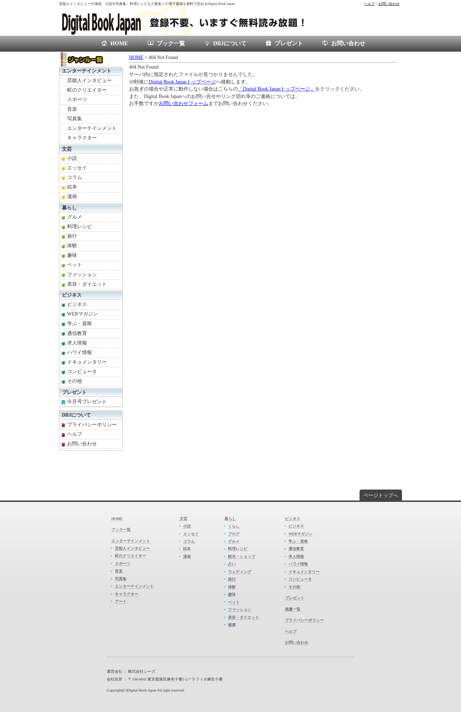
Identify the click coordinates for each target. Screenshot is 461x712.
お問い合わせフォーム (183, 103)
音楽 (72, 109)
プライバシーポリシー (92, 424)
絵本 (72, 187)
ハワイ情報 (79, 352)
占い (232, 564)
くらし (234, 526)
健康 (232, 625)
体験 (72, 245)
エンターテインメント (86, 71)
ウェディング (239, 571)
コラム (74, 177)
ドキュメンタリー (87, 362)
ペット (74, 264)
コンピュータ (82, 371)
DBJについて (229, 43)
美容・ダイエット (87, 284)
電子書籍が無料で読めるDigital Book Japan (191, 21)
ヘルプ (369, 4)
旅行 (72, 236)
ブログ (234, 534)
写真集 (74, 118)
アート (121, 601)
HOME (119, 43)
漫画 (72, 196)
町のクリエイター (87, 90)
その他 (74, 381)
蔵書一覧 (292, 609)
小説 (72, 158)
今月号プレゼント (87, 401)
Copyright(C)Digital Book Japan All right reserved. (146, 690)
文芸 (67, 149)
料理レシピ (79, 226)
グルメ (74, 217)
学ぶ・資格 (79, 323)
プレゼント (289, 43)
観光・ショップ (241, 556)
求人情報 (77, 343)
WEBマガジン (82, 314)
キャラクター (82, 137)
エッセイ (77, 167)
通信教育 (77, 333)
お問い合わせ (388, 4)
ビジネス (72, 295)
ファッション (82, 274)
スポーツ (77, 99)
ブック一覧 (171, 43)
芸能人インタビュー (89, 80)
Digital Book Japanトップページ (182, 82)
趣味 (72, 255)
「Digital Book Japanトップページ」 (276, 89)
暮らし (69, 207)
